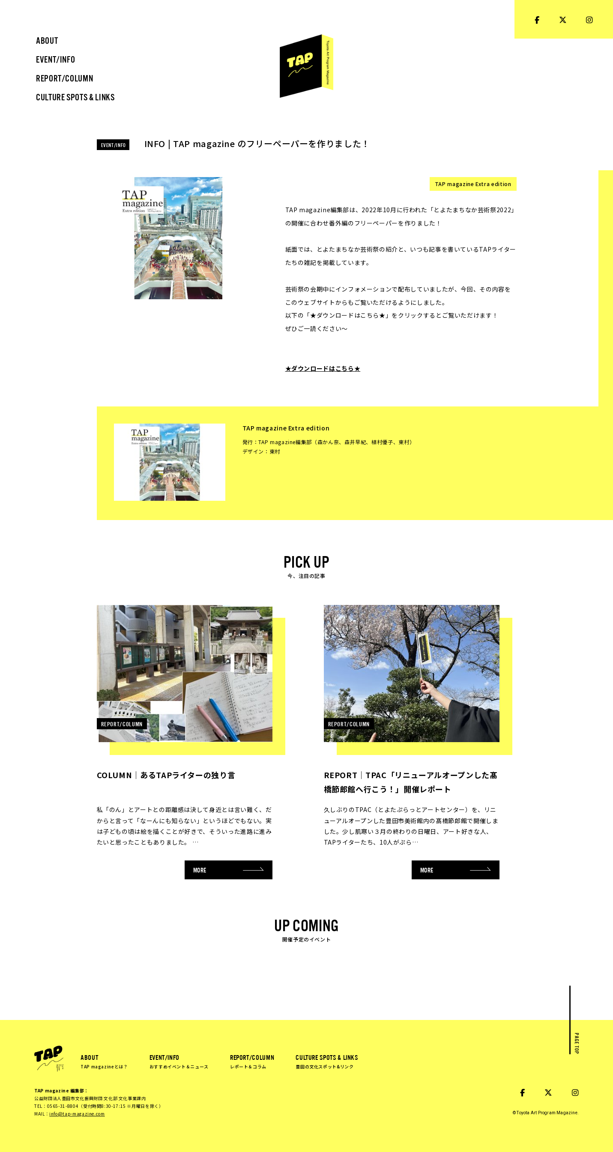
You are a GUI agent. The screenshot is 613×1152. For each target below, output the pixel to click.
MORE (228, 870)
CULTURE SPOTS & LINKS (327, 1061)
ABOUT (104, 1061)
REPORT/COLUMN (252, 1061)
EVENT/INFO (179, 1061)
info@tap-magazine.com (77, 1113)
